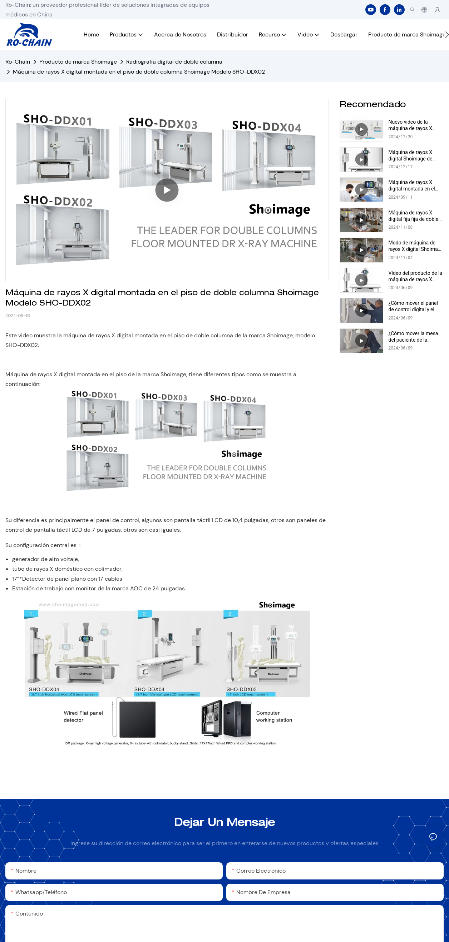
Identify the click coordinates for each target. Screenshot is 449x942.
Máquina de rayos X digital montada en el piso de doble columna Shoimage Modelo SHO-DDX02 (139, 71)
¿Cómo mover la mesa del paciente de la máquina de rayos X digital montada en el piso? (413, 337)
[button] (447, 34)
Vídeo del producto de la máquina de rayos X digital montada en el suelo (415, 276)
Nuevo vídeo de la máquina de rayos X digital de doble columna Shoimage (416, 125)
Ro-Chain (17, 61)
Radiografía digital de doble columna (174, 61)
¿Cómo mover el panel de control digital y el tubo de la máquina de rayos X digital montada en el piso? (415, 306)
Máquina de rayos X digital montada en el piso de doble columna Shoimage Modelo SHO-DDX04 (415, 185)
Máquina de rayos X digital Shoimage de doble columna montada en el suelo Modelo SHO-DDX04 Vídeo (416, 155)
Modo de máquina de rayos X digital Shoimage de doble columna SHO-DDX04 (416, 246)
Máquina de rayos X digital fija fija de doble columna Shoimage (413, 216)
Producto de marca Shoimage (78, 61)
